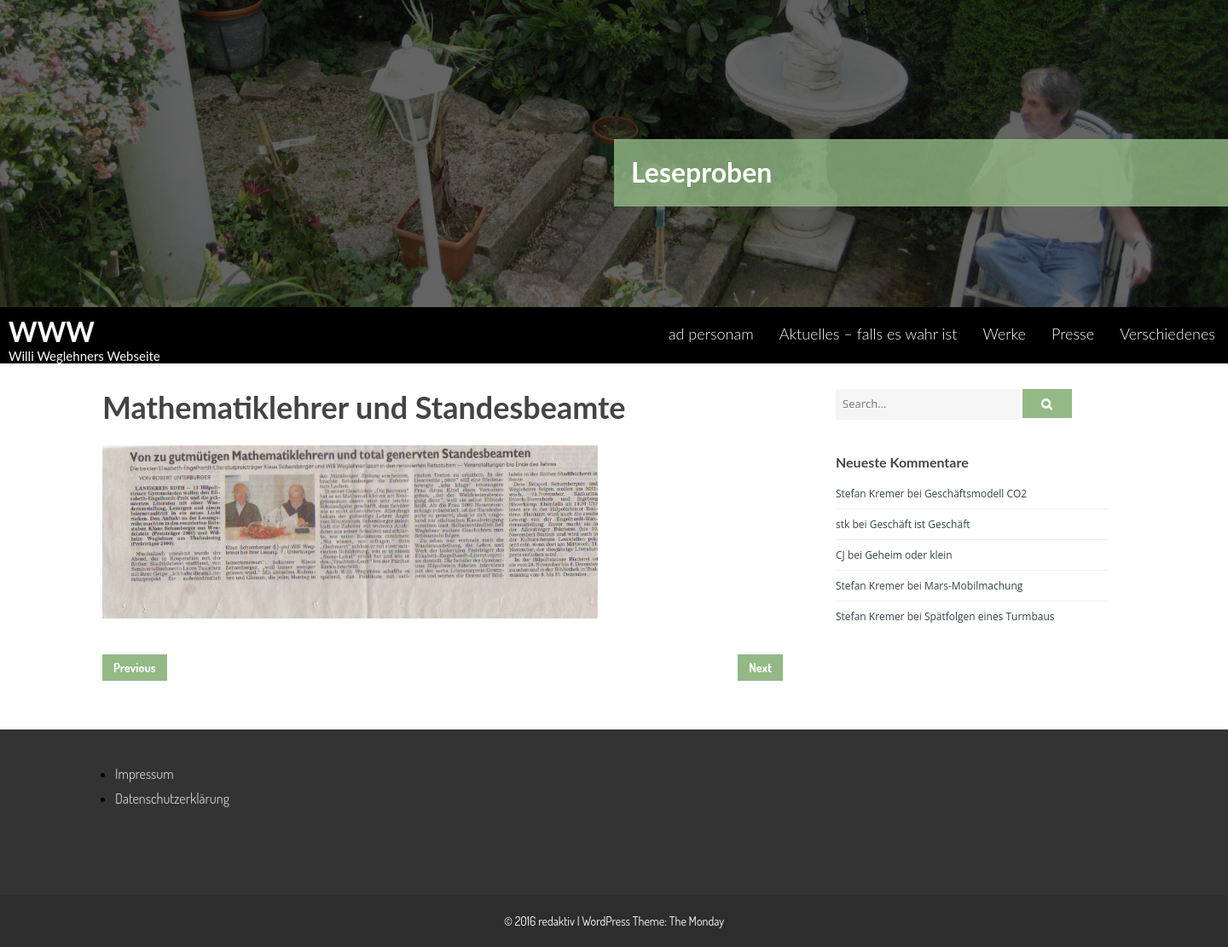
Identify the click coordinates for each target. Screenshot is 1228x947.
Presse (1072, 333)
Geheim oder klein (909, 555)
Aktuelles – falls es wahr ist (868, 333)
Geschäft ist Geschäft (920, 524)
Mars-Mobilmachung (973, 585)
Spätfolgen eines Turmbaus (989, 616)
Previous (134, 667)
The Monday (696, 921)
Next (760, 667)
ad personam (711, 333)
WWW (52, 332)
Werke (1004, 333)
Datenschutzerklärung (172, 798)
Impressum (144, 773)
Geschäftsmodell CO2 (975, 493)
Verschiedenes (1167, 333)
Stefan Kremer (870, 493)
